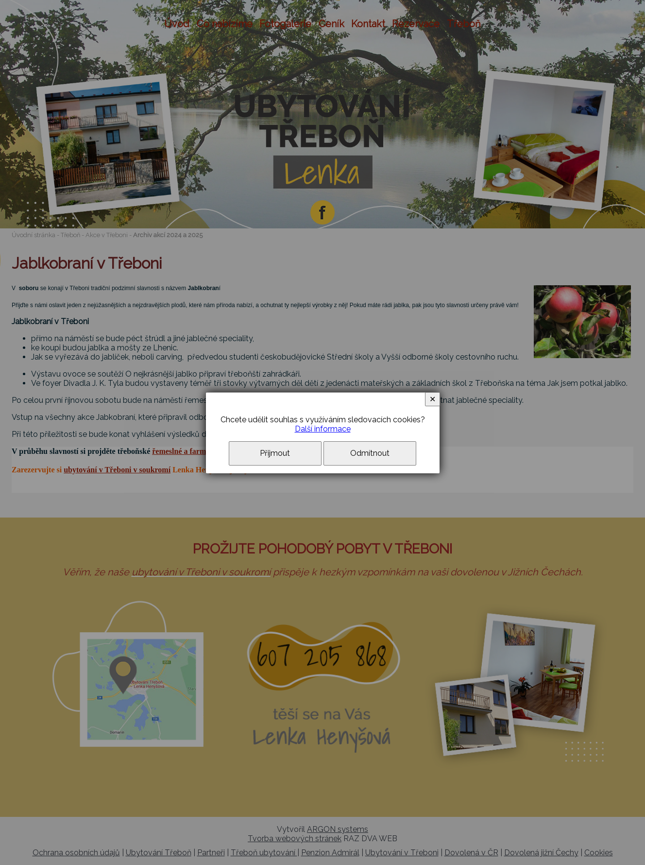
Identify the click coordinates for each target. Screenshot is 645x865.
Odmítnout (370, 453)
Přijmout (275, 453)
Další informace (323, 428)
